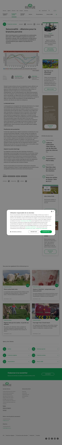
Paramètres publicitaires (31, 226)
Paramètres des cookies (30, 228)
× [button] (53, 211)
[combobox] (51, 211)
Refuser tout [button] (34, 231)
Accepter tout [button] (46, 231)
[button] (15, 231)
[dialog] (31, 222)
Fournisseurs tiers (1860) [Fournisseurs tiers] (26, 220)
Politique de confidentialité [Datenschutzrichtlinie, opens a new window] (41, 228)
